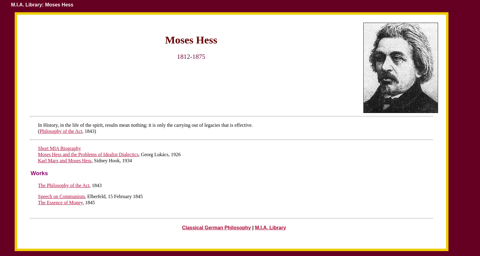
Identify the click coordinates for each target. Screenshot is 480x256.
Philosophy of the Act (60, 131)
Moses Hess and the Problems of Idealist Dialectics (88, 154)
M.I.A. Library (270, 227)
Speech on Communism (61, 196)
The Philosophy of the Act (63, 185)
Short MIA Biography (59, 148)
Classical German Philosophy (216, 227)
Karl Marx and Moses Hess (65, 160)
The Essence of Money (60, 202)
